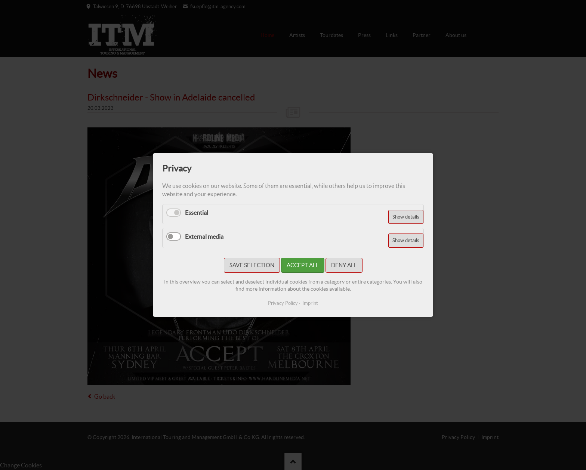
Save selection (251, 265)
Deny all (344, 265)
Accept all (303, 265)
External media (204, 236)
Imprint (310, 303)
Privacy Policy (283, 303)
